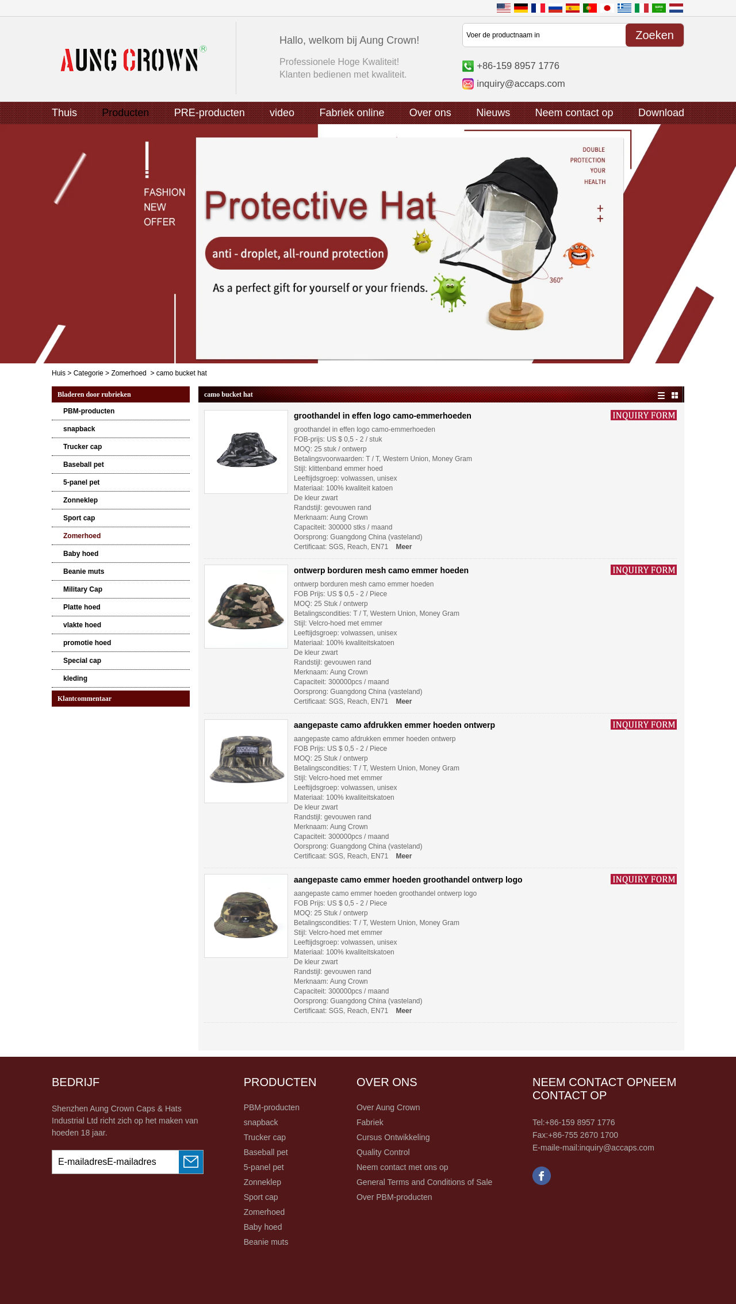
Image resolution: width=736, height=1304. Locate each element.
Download (661, 112)
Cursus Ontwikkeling (393, 1137)
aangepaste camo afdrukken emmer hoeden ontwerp (394, 725)
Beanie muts (83, 571)
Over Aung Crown (388, 1107)
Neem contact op (574, 112)
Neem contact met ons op (402, 1167)
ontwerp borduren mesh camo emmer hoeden (381, 570)
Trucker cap (82, 447)
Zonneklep (80, 500)
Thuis (64, 112)
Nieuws (493, 112)
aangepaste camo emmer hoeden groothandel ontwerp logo (408, 879)
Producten (125, 112)
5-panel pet (81, 482)
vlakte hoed (82, 625)
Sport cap (79, 518)
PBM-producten (88, 411)
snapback (79, 429)
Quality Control (383, 1152)
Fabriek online (351, 112)
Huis (59, 373)
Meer (404, 547)
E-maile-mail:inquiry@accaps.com (593, 1147)
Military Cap (82, 589)
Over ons (430, 112)
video (282, 112)
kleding (75, 678)
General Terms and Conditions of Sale (424, 1182)
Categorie (88, 373)
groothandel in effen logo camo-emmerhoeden (382, 415)
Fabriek (370, 1122)
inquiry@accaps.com (521, 83)
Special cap (82, 661)
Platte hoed (82, 607)
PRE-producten (209, 112)
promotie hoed (87, 643)
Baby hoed (80, 554)
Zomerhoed (128, 373)
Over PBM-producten (394, 1197)
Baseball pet (83, 465)
